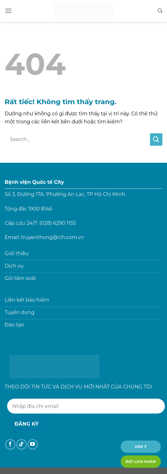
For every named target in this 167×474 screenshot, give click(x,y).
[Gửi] (156, 139)
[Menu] (8, 10)
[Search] (160, 11)
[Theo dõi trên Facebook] (10, 444)
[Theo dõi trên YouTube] (33, 444)
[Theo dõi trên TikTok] (21, 444)
